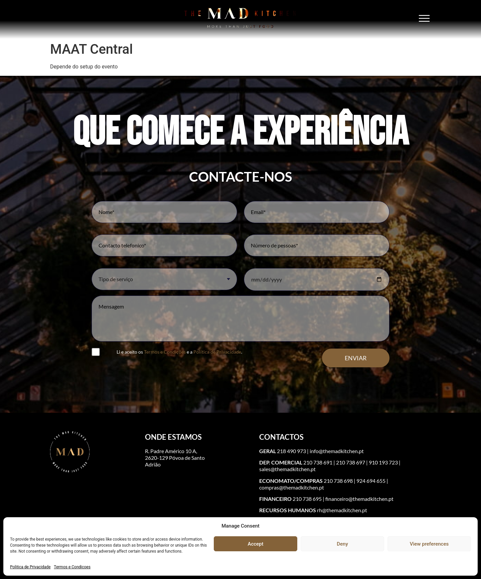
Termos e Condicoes (72, 567)
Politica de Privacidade (30, 567)
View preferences (429, 544)
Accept (255, 544)
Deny (342, 544)
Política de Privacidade (217, 352)
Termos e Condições (165, 352)
